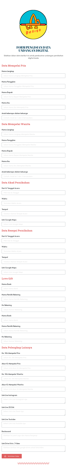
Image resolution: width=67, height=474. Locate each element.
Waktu (4, 198)
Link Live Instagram (9, 395)
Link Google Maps (9, 219)
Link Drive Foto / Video (11, 443)
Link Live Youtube (8, 419)
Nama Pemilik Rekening (11, 294)
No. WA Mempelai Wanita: (12, 374)
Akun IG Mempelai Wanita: (13, 384)
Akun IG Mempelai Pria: (11, 363)
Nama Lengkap (8, 71)
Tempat (5, 209)
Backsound (6, 431)
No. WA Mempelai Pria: (11, 353)
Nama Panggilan (8, 81)
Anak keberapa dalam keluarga (15, 113)
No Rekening (7, 305)
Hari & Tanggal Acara (11, 188)
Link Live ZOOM (8, 407)
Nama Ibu (6, 102)
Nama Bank (6, 284)
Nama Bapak (7, 92)
